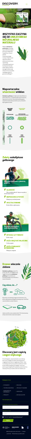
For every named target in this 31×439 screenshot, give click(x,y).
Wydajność (7, 385)
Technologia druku (9, 388)
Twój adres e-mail (6, 410)
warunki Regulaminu (17, 417)
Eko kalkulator (21, 394)
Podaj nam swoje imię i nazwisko (10, 404)
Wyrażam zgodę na (13, 417)
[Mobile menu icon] (27, 4)
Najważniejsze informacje (7, 391)
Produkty (6, 394)
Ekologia (19, 385)
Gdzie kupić (19, 391)
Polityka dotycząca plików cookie (18, 433)
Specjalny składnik (22, 388)
